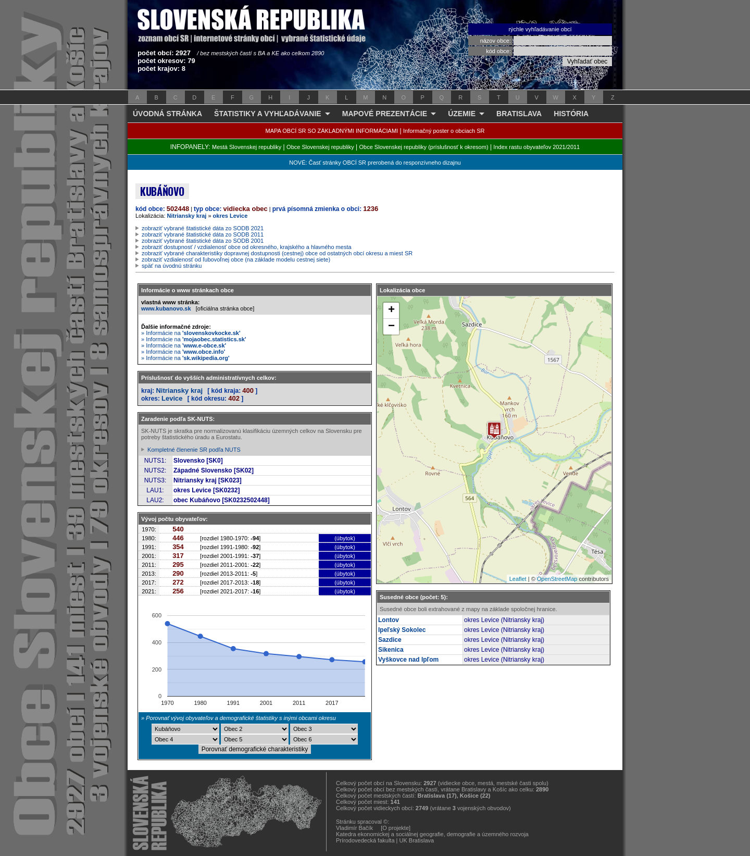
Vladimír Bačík (354, 828)
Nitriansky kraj (187, 216)
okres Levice (230, 216)
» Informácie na (191, 333)
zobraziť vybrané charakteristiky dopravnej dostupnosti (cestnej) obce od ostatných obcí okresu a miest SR (277, 253)
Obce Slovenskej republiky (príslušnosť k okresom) (424, 147)
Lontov (388, 620)
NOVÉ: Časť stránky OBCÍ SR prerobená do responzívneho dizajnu (374, 162)
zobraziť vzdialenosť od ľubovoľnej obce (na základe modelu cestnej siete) (236, 259)
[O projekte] (395, 828)
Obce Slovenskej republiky (320, 147)
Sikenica (391, 649)
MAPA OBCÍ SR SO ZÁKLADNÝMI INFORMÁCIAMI (332, 131)
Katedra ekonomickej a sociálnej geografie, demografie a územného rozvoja (432, 834)
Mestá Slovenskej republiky (246, 147)
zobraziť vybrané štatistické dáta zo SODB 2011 (203, 234)
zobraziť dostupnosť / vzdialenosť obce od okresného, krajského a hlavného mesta (247, 247)
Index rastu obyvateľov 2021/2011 (536, 147)
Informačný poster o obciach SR (444, 131)
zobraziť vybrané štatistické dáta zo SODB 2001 (203, 241)
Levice (171, 398)
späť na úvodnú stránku (172, 266)
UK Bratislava (416, 840)
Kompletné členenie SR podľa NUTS (194, 449)
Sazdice (390, 639)
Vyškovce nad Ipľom (408, 659)
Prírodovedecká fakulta (365, 840)
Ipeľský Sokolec (402, 630)
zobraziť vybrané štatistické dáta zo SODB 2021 (203, 228)
